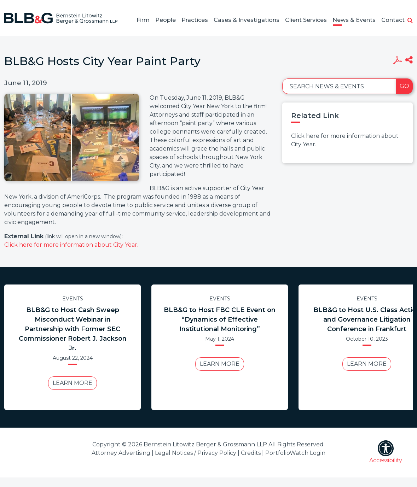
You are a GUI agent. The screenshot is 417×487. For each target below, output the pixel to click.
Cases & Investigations (246, 20)
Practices (194, 20)
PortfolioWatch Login (295, 453)
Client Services (306, 20)
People (165, 20)
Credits (251, 453)
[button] (410, 21)
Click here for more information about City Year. (71, 244)
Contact (393, 20)
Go (404, 86)
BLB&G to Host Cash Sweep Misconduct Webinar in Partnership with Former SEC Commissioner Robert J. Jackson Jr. (73, 329)
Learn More (72, 383)
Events (72, 298)
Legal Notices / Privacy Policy (195, 453)
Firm (143, 20)
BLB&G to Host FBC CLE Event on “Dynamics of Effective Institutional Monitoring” (220, 319)
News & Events (354, 20)
